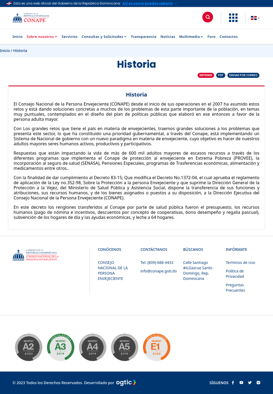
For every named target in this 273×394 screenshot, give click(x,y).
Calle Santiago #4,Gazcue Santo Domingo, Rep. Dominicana (197, 270)
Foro (211, 36)
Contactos (229, 36)
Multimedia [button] (191, 36)
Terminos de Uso (240, 262)
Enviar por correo (243, 75)
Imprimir (205, 75)
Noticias (167, 36)
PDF (220, 75)
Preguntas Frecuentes (235, 287)
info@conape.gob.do (158, 271)
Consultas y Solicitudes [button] (104, 36)
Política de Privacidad (235, 273)
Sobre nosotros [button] (42, 36)
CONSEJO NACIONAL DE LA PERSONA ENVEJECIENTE (113, 270)
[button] (233, 20)
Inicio (18, 36)
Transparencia (143, 36)
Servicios (70, 36)
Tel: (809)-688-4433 (156, 262)
